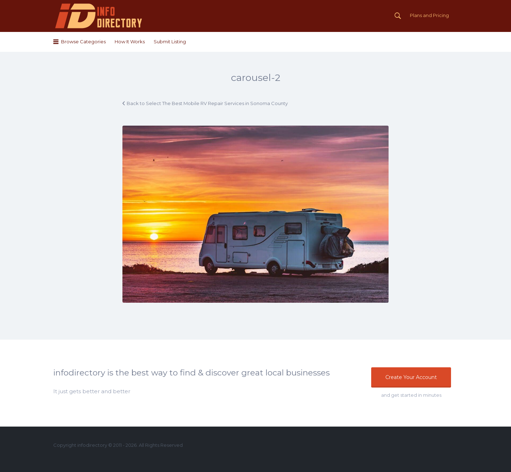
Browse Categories (83, 41)
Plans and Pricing (429, 15)
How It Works (130, 41)
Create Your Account (411, 377)
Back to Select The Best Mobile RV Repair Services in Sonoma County (207, 103)
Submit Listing (170, 41)
